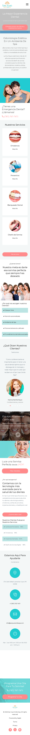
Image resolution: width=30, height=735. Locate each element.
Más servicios (15, 254)
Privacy (15, 725)
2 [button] (10, 405)
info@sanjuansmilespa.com (15, 623)
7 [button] (22, 405)
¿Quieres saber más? (15, 514)
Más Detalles (15, 471)
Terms (15, 722)
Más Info (15, 149)
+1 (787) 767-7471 (15, 603)
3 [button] (12, 405)
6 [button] (19, 405)
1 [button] (7, 405)
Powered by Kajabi (15, 718)
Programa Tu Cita (15, 697)
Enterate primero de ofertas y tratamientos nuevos (15, 27)
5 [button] (17, 405)
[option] (15, 381)
